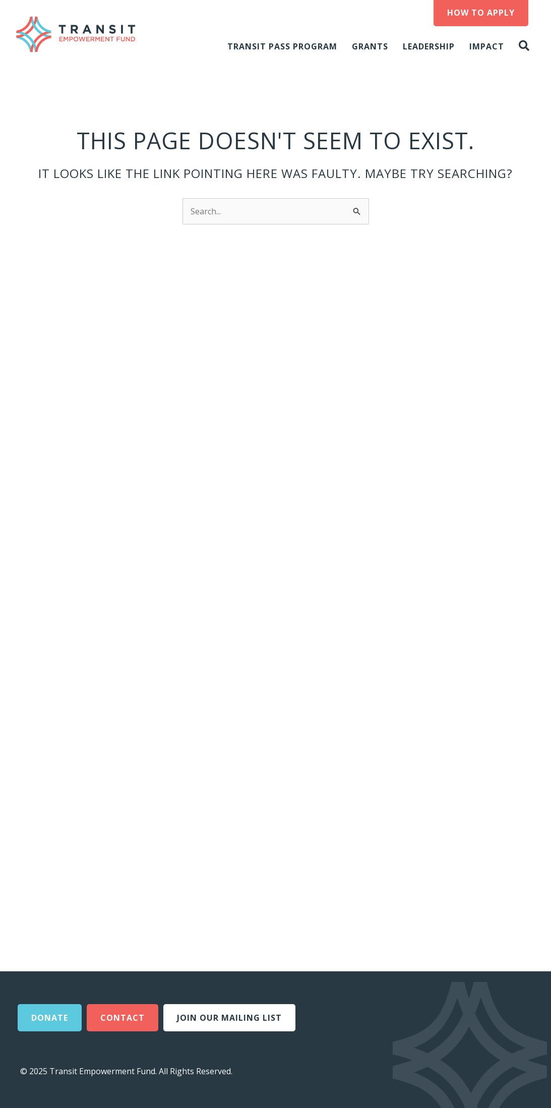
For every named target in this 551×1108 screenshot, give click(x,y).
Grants (370, 46)
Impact (486, 46)
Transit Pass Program (282, 46)
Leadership (429, 46)
